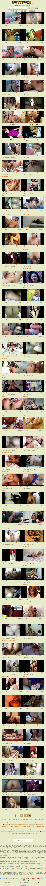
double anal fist (24, 825)
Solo (12, 177)
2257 (26, 882)
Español (16, 878)
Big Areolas (31, 215)
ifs (44, 822)
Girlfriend (10, 677)
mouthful (37, 831)
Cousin (5, 435)
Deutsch (10, 878)
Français (23, 878)
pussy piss (17, 827)
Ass (4, 397)
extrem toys (38, 822)
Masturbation (7, 177)
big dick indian (30, 831)
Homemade (6, 623)
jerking (11, 827)
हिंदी (24, 880)
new (33, 8)
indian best (5, 820)
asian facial (5, 827)
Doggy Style (11, 341)
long (36, 8)
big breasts (13, 833)
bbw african (26, 829)
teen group (29, 820)
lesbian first (21, 833)
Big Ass (5, 604)
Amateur (5, 215)
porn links (38, 882)
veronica (42, 820)
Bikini (26, 604)
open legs (41, 829)
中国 (28, 880)
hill (44, 827)
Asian (5, 491)
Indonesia (41, 878)
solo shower (10, 822)
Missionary (11, 435)
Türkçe (34, 878)
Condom (26, 397)
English (3, 878)
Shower (26, 250)
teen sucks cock (14, 820)
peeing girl (19, 829)
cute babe (36, 820)
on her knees (7, 829)
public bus (32, 825)
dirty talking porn (15, 825)
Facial (10, 529)
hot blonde (13, 831)
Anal (26, 269)
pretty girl (34, 829)
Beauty (5, 359)
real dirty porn (21, 831)
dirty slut (38, 827)
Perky (26, 566)
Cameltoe (6, 641)
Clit (26, 215)
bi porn (4, 822)
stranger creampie (19, 822)
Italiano (29, 878)
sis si (35, 833)
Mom (10, 604)
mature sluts (22, 820)
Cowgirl (26, 585)
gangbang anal (29, 833)
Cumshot (5, 529)
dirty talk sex (5, 831)
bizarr (13, 829)
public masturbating (29, 822)
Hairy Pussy (6, 196)
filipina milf (40, 825)
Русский (19, 880)
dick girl (6, 825)
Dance (5, 677)
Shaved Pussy (12, 215)
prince (23, 827)
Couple (26, 196)
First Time (31, 269)
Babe (5, 378)
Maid (5, 510)
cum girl (43, 831)
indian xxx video (30, 827)
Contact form (32, 882)
